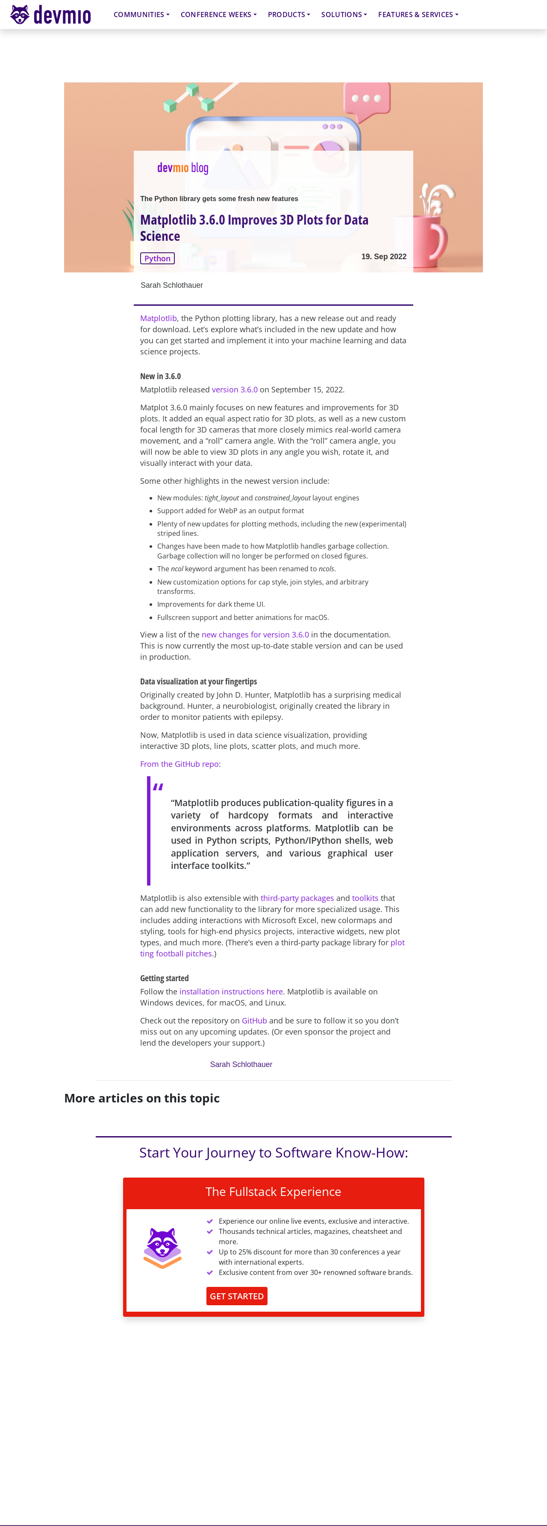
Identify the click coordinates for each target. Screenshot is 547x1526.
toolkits (365, 898)
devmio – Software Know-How (57, 14)
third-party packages (297, 898)
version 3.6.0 (235, 389)
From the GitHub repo (179, 764)
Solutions (341, 14)
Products (287, 14)
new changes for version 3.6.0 (255, 634)
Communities (139, 14)
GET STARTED (237, 1296)
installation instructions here (231, 991)
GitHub (254, 1020)
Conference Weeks (216, 14)
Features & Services (415, 14)
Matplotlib (158, 318)
